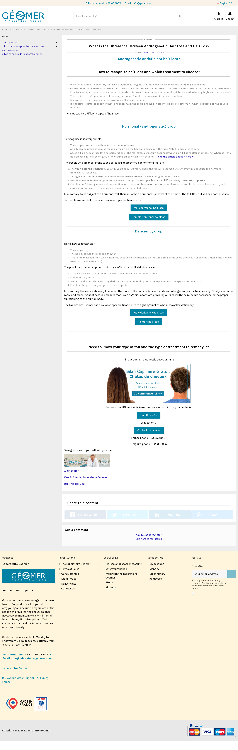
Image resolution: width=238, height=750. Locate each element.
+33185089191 (114, 3)
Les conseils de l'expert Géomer (23, 62)
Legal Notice (68, 587)
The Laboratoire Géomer (75, 572)
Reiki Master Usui (74, 492)
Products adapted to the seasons (24, 55)
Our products (12, 51)
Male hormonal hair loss (149, 216)
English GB (226, 3)
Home (5, 45)
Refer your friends (116, 577)
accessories (11, 59)
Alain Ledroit (71, 479)
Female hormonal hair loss (149, 225)
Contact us (68, 597)
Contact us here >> (148, 439)
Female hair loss (149, 330)
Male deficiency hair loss (149, 321)
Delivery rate (68, 592)
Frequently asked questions (154, 61)
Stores (109, 591)
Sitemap (110, 596)
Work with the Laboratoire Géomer (121, 584)
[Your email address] (209, 583)
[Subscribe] (231, 583)
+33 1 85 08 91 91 (38, 663)
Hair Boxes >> (149, 424)
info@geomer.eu (142, 3)
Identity (154, 577)
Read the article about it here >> (175, 165)
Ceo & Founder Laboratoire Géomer (85, 486)
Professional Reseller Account (123, 572)
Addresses (156, 587)
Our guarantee (70, 582)
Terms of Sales (70, 577)
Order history (157, 582)
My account (157, 572)
